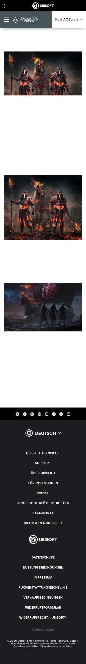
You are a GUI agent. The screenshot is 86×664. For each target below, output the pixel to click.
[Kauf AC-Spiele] (69, 19)
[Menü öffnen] (6, 20)
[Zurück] (12, 39)
